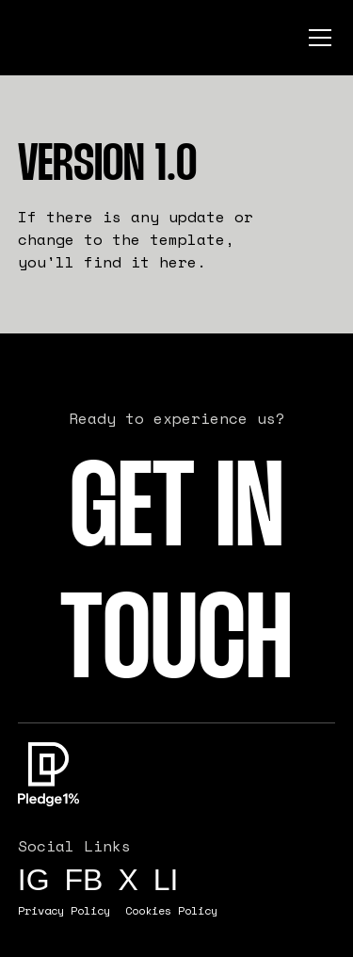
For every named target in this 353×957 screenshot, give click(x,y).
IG (34, 880)
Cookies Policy (171, 910)
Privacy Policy (64, 910)
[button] (316, 37)
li (166, 880)
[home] (84, 37)
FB (84, 880)
